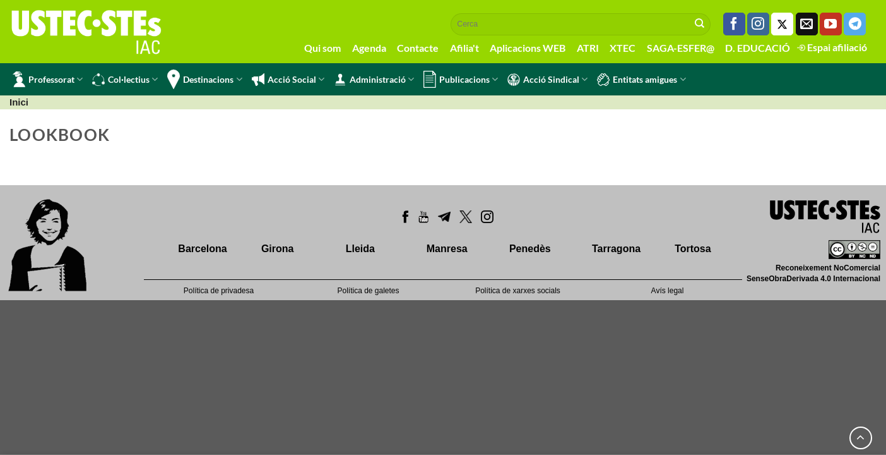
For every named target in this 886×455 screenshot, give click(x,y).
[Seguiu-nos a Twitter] (782, 24)
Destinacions (204, 79)
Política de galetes (368, 290)
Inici (18, 102)
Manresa (447, 248)
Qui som (322, 48)
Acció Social (288, 79)
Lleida (360, 248)
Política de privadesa (219, 290)
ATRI (588, 48)
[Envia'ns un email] (807, 24)
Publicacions (460, 79)
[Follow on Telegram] (855, 24)
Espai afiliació (832, 47)
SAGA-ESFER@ (680, 48)
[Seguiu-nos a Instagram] (758, 24)
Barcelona (202, 248)
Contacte (418, 48)
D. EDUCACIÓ (757, 48)
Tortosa (693, 248)
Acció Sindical (547, 79)
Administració (374, 79)
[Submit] (700, 24)
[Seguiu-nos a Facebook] (734, 24)
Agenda (369, 48)
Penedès (530, 248)
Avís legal (667, 290)
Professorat (48, 79)
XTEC (622, 48)
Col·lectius (125, 79)
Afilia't (464, 48)
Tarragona (616, 248)
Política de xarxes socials (517, 290)
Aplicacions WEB (527, 48)
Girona (277, 248)
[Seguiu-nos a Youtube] (831, 24)
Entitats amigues (641, 79)
